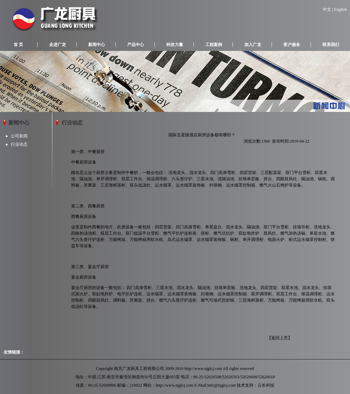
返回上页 (279, 337)
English (340, 9)
